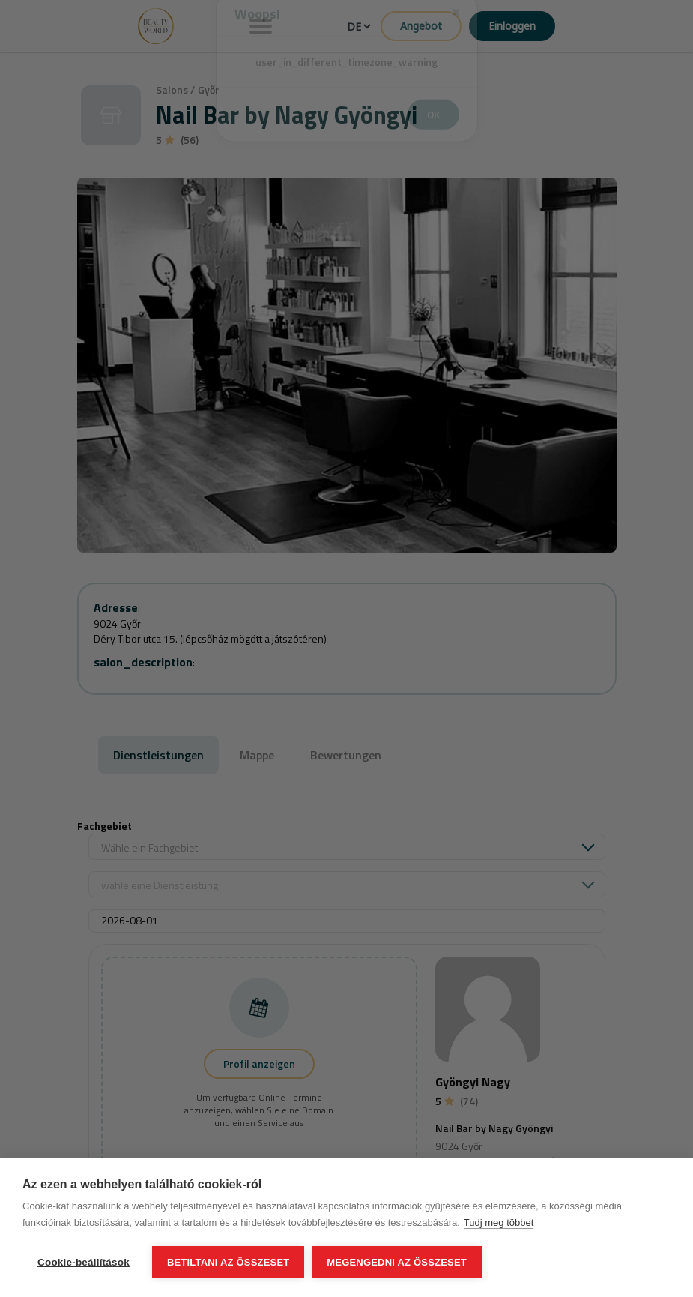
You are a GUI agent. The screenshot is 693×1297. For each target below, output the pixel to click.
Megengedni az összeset (397, 1262)
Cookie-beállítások (83, 1262)
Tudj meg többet (498, 1222)
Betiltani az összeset (228, 1262)
